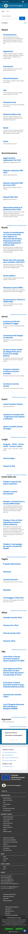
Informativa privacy (9, 911)
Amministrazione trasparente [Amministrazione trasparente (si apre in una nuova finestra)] (11, 907)
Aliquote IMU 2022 (10, 197)
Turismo (5, 829)
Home (3, 11)
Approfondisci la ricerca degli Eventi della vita (16, 557)
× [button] (26, 917)
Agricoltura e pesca (7, 850)
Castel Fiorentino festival (13, 404)
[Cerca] (25, 6)
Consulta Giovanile (10, 579)
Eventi (5, 141)
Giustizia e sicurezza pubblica (9, 840)
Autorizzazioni (6, 848)
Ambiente (5, 844)
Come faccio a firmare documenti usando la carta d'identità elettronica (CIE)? (13, 684)
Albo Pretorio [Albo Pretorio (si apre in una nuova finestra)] (8, 909)
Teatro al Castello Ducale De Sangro (12, 427)
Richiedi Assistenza (10, 78)
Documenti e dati (7, 810)
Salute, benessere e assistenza (10, 846)
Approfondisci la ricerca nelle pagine (18, 610)
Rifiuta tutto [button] (19, 928)
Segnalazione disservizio (8, 896)
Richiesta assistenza (7, 900)
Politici (4, 806)
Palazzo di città (9, 466)
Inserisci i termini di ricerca (6, 16)
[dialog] (14, 925)
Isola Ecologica (9, 458)
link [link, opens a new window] (14, 926)
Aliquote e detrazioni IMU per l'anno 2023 (13, 184)
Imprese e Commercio (8, 823)
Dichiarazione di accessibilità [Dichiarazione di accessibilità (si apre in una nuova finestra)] (11, 915)
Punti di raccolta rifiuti (11, 633)
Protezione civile (9, 102)
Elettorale (7, 571)
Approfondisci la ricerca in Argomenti (18, 726)
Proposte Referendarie (12, 563)
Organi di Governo (7, 798)
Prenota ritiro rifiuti (10, 625)
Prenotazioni (8, 66)
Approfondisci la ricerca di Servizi (19, 397)
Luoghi (4, 866)
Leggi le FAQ (6, 898)
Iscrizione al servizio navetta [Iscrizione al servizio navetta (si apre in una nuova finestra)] (11, 384)
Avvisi (4, 860)
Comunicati (5, 858)
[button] (14, 931)
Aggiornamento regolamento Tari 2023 (12, 159)
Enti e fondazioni (6, 804)
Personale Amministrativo (9, 808)
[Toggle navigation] (2, 5)
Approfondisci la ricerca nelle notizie (18, 314)
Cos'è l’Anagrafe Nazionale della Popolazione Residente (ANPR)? (13, 706)
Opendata (7, 589)
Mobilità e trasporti (7, 831)
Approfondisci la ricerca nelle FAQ (19, 717)
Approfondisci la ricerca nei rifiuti (19, 649)
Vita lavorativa (6, 821)
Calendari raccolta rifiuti (12, 617)
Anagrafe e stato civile (8, 817)
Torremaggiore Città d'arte (13, 597)
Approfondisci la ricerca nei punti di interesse (16, 474)
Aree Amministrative (7, 800)
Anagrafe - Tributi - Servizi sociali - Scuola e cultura (13, 445)
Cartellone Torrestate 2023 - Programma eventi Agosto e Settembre (14, 416)
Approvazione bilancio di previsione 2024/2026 (12, 208)
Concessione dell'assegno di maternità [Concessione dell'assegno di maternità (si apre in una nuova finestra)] (13, 336)
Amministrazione (9, 34)
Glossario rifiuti (9, 640)
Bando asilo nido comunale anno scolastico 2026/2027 (14, 261)
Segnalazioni (8, 51)
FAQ (4, 90)
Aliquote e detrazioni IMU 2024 (13, 171)
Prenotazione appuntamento (9, 894)
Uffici (4, 802)
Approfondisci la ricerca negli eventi (18, 437)
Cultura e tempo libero (8, 819)
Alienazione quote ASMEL (13, 287)
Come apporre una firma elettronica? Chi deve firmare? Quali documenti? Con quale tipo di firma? (13, 671)
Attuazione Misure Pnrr (12, 114)
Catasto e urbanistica (7, 827)
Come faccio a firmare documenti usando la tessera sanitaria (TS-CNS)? (13, 658)
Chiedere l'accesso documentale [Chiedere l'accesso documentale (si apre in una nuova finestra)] (10, 492)
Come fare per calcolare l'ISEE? (12, 695)
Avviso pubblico (9, 275)
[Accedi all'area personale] (23, 1)
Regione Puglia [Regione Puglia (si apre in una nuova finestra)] (5, 1)
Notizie (4, 856)
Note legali (7, 913)
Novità (5, 127)
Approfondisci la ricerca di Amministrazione (16, 225)
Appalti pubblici (6, 825)
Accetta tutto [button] (9, 928)
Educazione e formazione (8, 837)
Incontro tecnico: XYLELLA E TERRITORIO (14, 300)
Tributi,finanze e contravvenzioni (10, 842)
